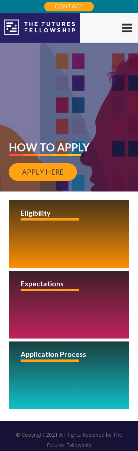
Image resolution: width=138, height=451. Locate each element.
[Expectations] (69, 305)
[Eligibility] (69, 234)
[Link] (40, 28)
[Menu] (127, 28)
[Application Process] (69, 375)
